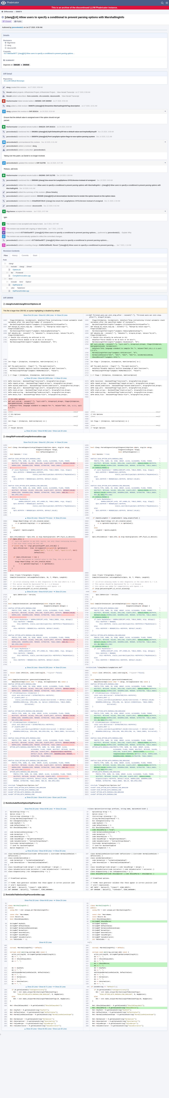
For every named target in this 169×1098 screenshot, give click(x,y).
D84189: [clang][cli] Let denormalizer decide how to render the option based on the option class (76, 196)
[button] (167, 3)
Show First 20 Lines (30, 315)
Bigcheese (11, 43)
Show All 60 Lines (46, 900)
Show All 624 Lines (45, 592)
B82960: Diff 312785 (47, 175)
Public (19, 21)
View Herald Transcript (65, 92)
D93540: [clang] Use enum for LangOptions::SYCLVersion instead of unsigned (63, 180)
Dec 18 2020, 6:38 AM (64, 175)
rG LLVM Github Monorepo (14, 81)
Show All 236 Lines (45, 667)
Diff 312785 (41, 163)
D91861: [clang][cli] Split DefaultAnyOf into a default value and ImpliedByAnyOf (64, 132)
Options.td (16, 270)
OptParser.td (17, 285)
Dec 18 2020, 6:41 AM (27, 188)
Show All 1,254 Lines (46, 442)
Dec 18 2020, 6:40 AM (105, 180)
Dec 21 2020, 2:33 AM (112, 201)
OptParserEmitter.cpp (21, 291)
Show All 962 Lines (44, 431)
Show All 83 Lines (45, 851)
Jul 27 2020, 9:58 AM (35, 87)
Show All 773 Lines (45, 518)
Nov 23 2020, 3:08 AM (106, 132)
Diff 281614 (33, 111)
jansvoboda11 (17, 27)
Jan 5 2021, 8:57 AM (41, 211)
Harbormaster (12, 101)
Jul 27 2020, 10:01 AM (89, 106)
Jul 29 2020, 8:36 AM (47, 111)
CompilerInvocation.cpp (22, 276)
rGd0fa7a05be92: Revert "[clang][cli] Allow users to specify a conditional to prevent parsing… (77, 245)
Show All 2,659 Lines (45, 378)
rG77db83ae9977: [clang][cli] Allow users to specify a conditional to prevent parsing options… (39, 53)
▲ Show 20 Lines (30, 378)
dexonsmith (11, 48)
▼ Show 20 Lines (61, 315)
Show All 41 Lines (45, 797)
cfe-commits (44, 96)
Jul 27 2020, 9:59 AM (60, 101)
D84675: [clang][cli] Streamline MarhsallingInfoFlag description (54, 106)
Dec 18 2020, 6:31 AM (49, 142)
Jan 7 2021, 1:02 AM (55, 229)
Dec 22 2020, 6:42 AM (51, 206)
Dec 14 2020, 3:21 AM (104, 137)
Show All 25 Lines (45, 942)
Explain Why (126, 233)
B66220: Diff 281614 (47, 127)
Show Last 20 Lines (60, 431)
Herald (9, 92)
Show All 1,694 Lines (46, 315)
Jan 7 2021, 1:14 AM (124, 245)
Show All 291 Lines (44, 1029)
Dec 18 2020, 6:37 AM (55, 163)
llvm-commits (32, 96)
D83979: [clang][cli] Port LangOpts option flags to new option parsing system (63, 137)
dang (9, 45)
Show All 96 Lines (46, 809)
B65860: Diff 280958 (43, 101)
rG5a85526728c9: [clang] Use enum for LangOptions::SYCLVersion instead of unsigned (67, 201)
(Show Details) (52, 192)
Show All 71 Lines (45, 987)
